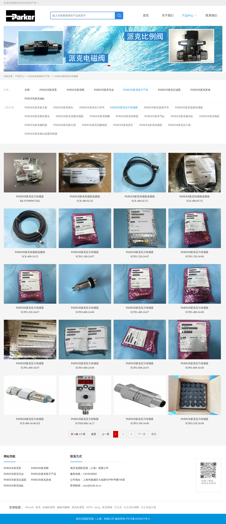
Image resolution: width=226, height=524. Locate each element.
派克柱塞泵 (78, 507)
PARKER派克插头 (63, 107)
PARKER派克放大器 (36, 107)
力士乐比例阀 (131, 507)
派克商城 (107, 507)
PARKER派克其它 (123, 125)
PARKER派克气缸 (155, 116)
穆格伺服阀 (63, 507)
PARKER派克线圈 (100, 116)
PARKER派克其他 (200, 89)
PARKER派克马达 (104, 89)
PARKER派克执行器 (64, 125)
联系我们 (211, 15)
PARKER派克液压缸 (182, 116)
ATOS (89, 507)
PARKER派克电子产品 (135, 89)
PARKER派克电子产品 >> (41, 76)
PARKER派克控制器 (127, 116)
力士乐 (118, 507)
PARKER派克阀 (75, 89)
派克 (38, 507)
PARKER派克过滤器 (169, 89)
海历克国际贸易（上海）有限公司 (95, 518)
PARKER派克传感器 (150, 125)
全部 (27, 89)
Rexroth (30, 507)
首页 (146, 15)
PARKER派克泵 (48, 89)
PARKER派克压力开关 (92, 107)
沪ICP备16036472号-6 (137, 518)
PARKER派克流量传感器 (69, 116)
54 (74, 434)
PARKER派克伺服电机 (94, 125)
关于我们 (168, 15)
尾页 (153, 434)
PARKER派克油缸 (35, 98)
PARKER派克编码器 (36, 125)
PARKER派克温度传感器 (189, 107)
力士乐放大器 (148, 507)
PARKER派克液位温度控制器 (41, 133)
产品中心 (189, 15)
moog (97, 507)
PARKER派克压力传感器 (66, 76)
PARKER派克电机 (209, 116)
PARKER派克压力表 (179, 125)
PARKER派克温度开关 (156, 107)
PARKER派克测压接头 (37, 116)
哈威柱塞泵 (48, 507)
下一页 (142, 434)
